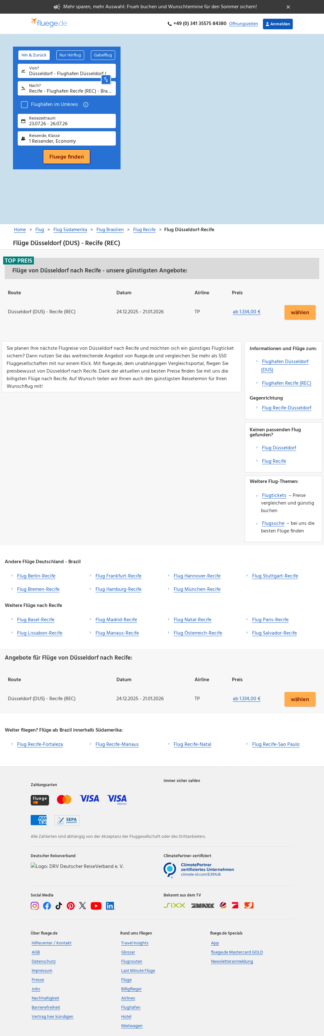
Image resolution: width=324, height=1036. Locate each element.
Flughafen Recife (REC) (286, 383)
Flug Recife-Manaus (117, 744)
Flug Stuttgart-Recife (275, 576)
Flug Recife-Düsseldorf (286, 408)
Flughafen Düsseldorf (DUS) (284, 366)
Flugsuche (273, 523)
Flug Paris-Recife (270, 620)
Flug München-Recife (197, 589)
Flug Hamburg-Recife (118, 589)
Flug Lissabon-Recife (39, 633)
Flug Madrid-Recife (116, 620)
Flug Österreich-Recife (198, 633)
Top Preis (18, 261)
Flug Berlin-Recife (36, 576)
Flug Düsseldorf (279, 448)
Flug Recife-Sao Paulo (276, 744)
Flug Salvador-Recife (274, 633)
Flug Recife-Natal (192, 744)
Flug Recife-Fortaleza (40, 744)
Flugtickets (274, 496)
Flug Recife (274, 461)
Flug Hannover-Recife (197, 576)
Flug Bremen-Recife (38, 589)
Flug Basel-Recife (35, 620)
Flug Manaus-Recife (117, 633)
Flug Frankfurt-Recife (118, 576)
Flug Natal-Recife (192, 620)
